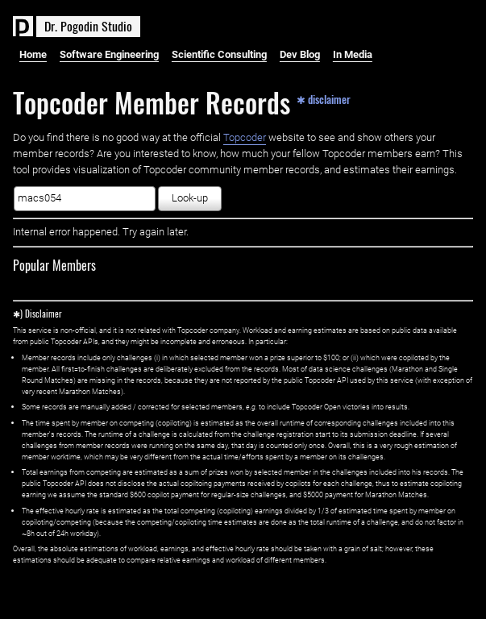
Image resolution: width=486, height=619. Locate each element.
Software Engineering (109, 54)
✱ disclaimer (324, 98)
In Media (352, 54)
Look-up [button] (190, 198)
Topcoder (244, 137)
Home (33, 54)
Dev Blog (300, 54)
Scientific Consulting (219, 54)
